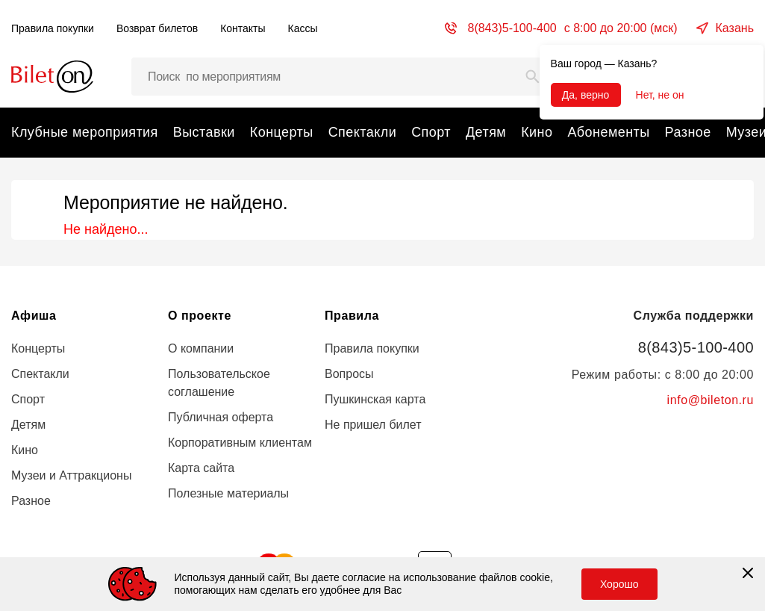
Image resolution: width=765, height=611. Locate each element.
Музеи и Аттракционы (71, 475)
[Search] (533, 76)
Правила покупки (52, 28)
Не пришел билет (373, 424)
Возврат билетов (157, 28)
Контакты (242, 28)
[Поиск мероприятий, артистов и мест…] (341, 76)
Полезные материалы (228, 493)
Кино (536, 132)
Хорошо (619, 584)
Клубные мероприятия (84, 132)
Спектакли (362, 132)
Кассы (303, 28)
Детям (486, 132)
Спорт (431, 132)
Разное (688, 132)
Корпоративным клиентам (240, 442)
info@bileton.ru (710, 400)
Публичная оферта (220, 417)
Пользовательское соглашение (219, 382)
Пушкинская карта (375, 399)
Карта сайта (201, 468)
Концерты (281, 132)
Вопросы (349, 373)
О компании (201, 348)
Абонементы (608, 132)
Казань (735, 28)
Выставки (204, 132)
